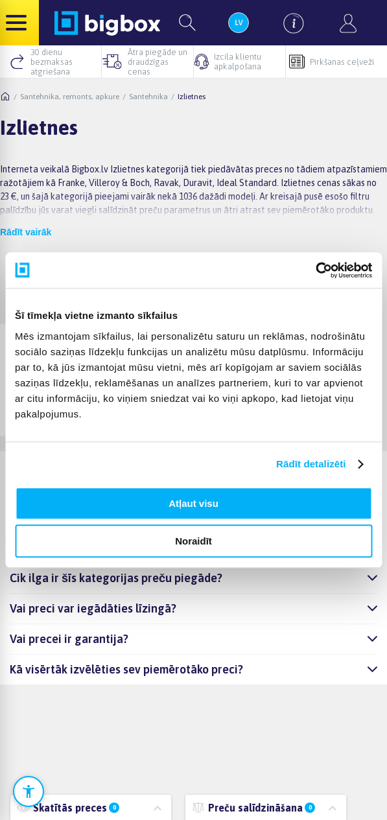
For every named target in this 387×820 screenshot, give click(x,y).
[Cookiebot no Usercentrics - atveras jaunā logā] (315, 270)
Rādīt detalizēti (311, 463)
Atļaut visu (193, 503)
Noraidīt (193, 540)
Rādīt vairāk (25, 232)
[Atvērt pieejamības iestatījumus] (28, 791)
